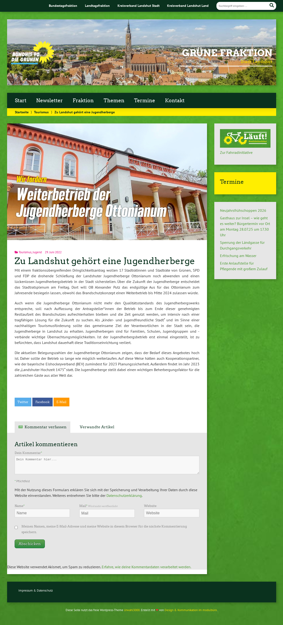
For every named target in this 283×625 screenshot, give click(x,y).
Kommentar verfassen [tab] (46, 427)
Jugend (37, 252)
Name (20, 506)
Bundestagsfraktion (63, 5)
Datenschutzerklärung (124, 495)
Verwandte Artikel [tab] (97, 427)
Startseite (22, 112)
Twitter (22, 402)
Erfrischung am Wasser (238, 255)
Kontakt (175, 101)
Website (150, 506)
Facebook (42, 402)
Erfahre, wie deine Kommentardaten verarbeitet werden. (146, 566)
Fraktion (83, 101)
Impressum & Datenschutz (35, 590)
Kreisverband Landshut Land (188, 5)
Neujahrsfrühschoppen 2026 (243, 210)
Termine (144, 101)
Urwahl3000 (132, 610)
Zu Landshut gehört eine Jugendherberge (105, 260)
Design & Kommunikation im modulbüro (191, 610)
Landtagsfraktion (97, 5)
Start (20, 101)
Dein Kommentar (28, 453)
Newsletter (49, 101)
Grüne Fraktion (227, 53)
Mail (98, 506)
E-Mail (61, 402)
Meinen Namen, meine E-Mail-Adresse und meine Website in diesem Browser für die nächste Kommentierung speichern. (104, 529)
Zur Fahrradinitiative (236, 152)
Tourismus (41, 112)
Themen (114, 101)
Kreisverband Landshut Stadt (139, 5)
